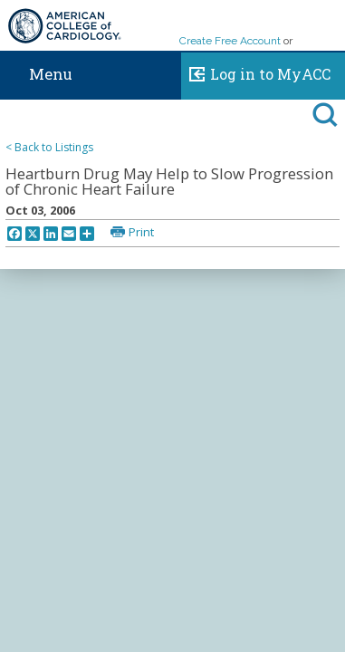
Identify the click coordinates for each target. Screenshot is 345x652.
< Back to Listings (49, 147)
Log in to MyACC (256, 71)
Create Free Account (230, 40)
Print (141, 232)
